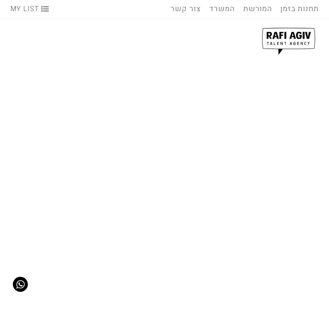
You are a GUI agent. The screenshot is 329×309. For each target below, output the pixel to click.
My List (29, 9)
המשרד (222, 9)
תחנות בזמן (299, 9)
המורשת (257, 9)
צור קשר (185, 9)
